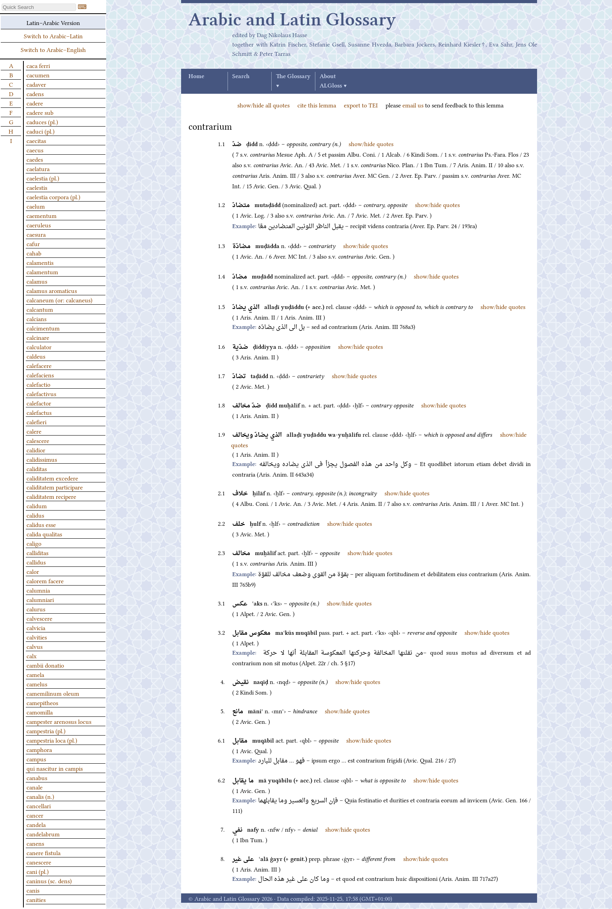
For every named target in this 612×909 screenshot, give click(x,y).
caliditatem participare (55, 486)
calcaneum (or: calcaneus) (60, 299)
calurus (36, 608)
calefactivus (41, 393)
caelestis (37, 187)
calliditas (37, 552)
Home (196, 76)
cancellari (39, 805)
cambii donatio (45, 665)
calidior (36, 449)
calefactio (38, 384)
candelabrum (43, 833)
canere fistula (43, 852)
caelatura (38, 168)
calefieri (36, 421)
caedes (35, 159)
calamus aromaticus (52, 290)
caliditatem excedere (52, 477)
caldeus (36, 356)
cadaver (36, 84)
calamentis (40, 262)
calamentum (42, 271)
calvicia (36, 627)
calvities (37, 636)
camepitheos (42, 702)
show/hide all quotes (263, 104)
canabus (37, 777)
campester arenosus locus (59, 721)
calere (34, 431)
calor (33, 571)
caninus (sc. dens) (49, 880)
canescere (39, 861)
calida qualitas (44, 533)
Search (240, 76)
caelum (36, 206)
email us (412, 104)
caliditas (37, 468)
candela (36, 824)
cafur (33, 243)
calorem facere (45, 580)
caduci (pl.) (41, 131)
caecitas (36, 140)
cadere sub (40, 112)
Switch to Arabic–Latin (53, 35)
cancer (35, 815)
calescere (38, 440)
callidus (36, 561)
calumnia (38, 590)
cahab (34, 252)
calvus (35, 646)
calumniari (40, 599)
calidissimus (42, 459)
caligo (34, 543)
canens (35, 843)
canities (36, 899)
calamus (37, 281)
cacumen (38, 74)
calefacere (39, 365)
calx (32, 655)
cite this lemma (316, 104)
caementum (42, 215)
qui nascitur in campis (55, 768)
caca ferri (38, 65)
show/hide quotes (371, 143)
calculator (39, 346)
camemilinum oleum (53, 693)
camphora (39, 749)
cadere (35, 102)
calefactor (39, 402)
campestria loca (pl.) (52, 740)
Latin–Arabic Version (53, 22)
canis (33, 890)
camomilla (40, 711)
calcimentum (43, 327)
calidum (37, 505)
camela (35, 674)
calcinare (38, 337)
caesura (36, 234)
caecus (35, 149)
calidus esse (41, 524)
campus (36, 758)
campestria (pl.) (46, 730)
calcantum (40, 309)
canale (35, 786)
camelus (37, 683)
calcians (36, 318)
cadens (35, 93)
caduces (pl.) (42, 121)
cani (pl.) (38, 871)
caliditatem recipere (51, 496)
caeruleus (39, 224)
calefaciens (40, 374)
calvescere (39, 618)
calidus (35, 515)
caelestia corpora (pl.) (53, 196)
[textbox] (39, 7)
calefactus (39, 412)
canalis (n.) (40, 796)
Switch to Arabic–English (53, 49)
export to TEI (361, 104)
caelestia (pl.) (43, 177)
